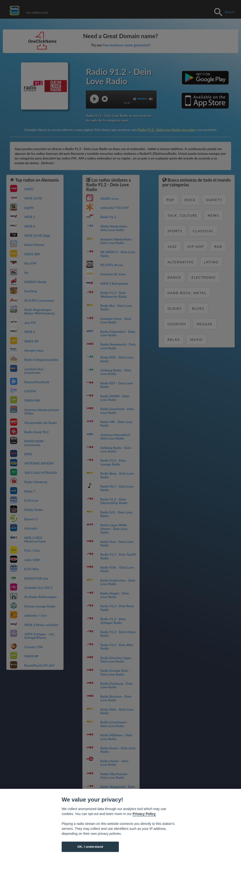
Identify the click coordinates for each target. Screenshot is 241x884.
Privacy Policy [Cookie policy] (144, 814)
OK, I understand (90, 846)
